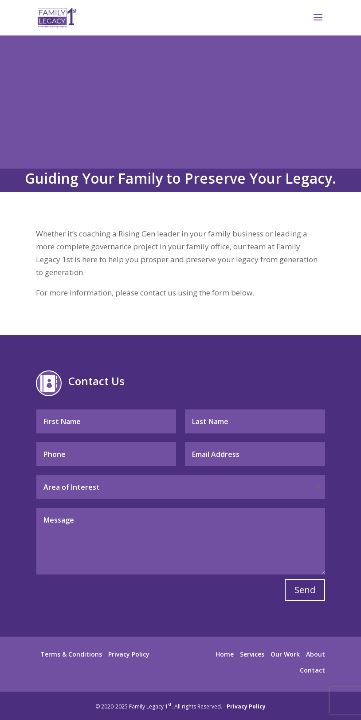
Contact (312, 670)
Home (225, 654)
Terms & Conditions (71, 654)
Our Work (285, 654)
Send (304, 590)
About (315, 654)
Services (252, 654)
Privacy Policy (128, 654)
